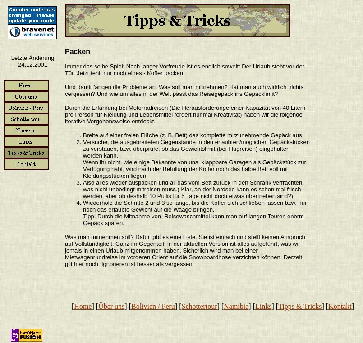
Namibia (236, 306)
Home (83, 306)
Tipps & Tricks (300, 306)
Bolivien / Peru (153, 306)
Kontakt (340, 306)
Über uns (111, 306)
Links (263, 306)
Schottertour (199, 306)
